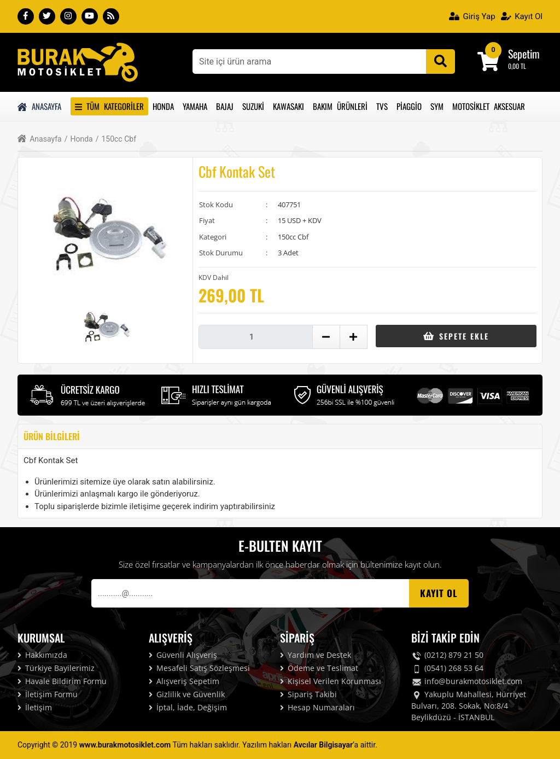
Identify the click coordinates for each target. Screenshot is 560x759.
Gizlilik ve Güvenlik (187, 694)
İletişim (35, 707)
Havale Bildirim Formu (62, 681)
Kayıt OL (439, 593)
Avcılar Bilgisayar (323, 744)
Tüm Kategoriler (109, 106)
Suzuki (253, 106)
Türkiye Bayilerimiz (56, 668)
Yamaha (195, 106)
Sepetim (524, 53)
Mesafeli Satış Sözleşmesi (199, 668)
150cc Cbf (116, 139)
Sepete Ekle (455, 336)
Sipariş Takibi (308, 694)
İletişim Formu (48, 694)
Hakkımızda (42, 655)
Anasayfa (39, 106)
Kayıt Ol (521, 16)
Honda (163, 106)
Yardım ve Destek (315, 655)
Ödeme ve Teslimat (319, 668)
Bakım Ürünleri (340, 106)
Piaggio (409, 106)
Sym (437, 106)
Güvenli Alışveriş (183, 655)
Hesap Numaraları (317, 707)
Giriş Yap (472, 16)
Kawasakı (288, 106)
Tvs (382, 106)
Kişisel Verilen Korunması (330, 681)
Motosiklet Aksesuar (488, 106)
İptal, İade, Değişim (188, 707)
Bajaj (225, 106)
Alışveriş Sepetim (184, 681)
